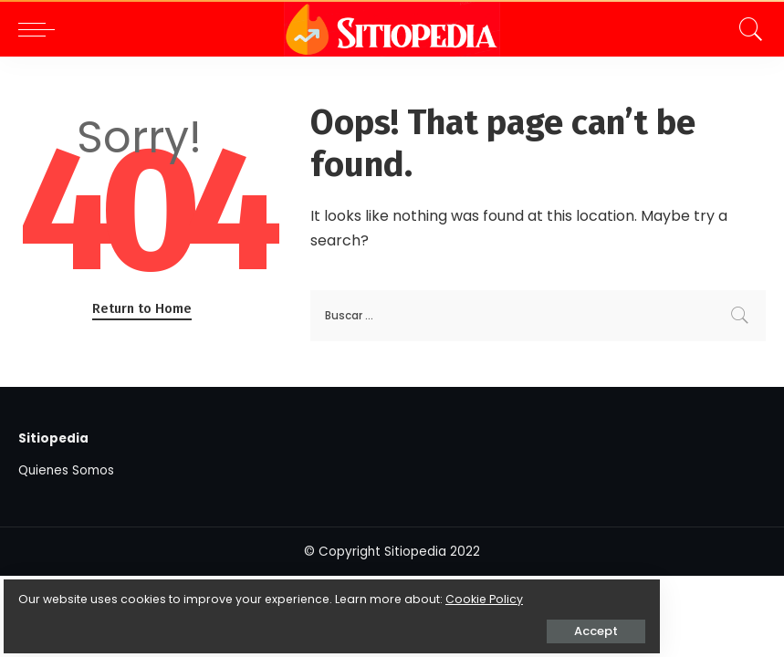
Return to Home (142, 308)
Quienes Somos (66, 470)
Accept (220, 617)
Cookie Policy (71, 585)
